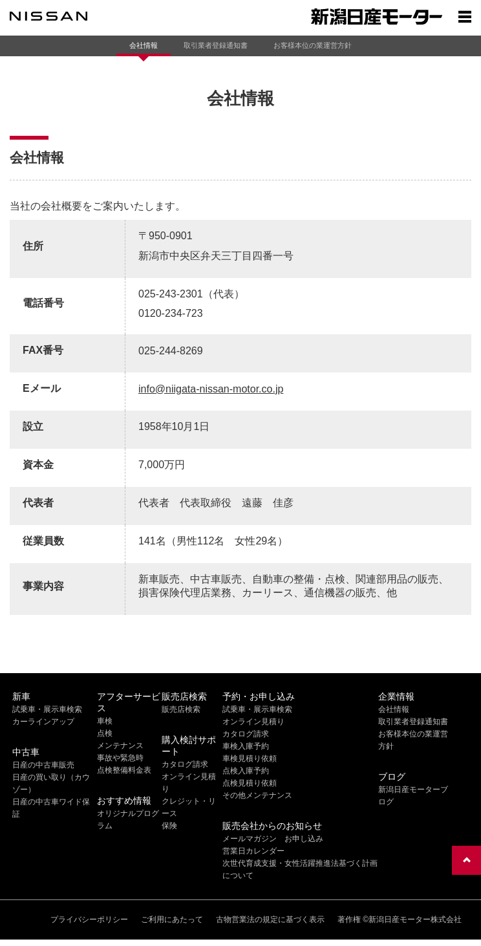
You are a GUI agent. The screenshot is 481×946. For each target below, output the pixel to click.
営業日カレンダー (253, 850)
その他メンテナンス (257, 795)
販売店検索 (181, 709)
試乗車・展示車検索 (47, 709)
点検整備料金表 (124, 770)
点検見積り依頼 (249, 783)
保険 (169, 825)
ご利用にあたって (172, 919)
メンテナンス (120, 745)
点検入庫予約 (245, 770)
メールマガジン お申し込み (272, 838)
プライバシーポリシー (89, 919)
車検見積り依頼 (249, 758)
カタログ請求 (185, 764)
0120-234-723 (170, 313)
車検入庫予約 (245, 746)
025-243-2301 (170, 293)
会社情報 (143, 45)
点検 (104, 733)
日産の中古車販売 (43, 764)
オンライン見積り (253, 721)
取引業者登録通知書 (216, 45)
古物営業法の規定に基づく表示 (270, 919)
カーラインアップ (43, 721)
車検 (104, 721)
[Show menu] (465, 16)
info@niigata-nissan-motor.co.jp (210, 388)
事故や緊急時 (120, 757)
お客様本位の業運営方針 (312, 45)
